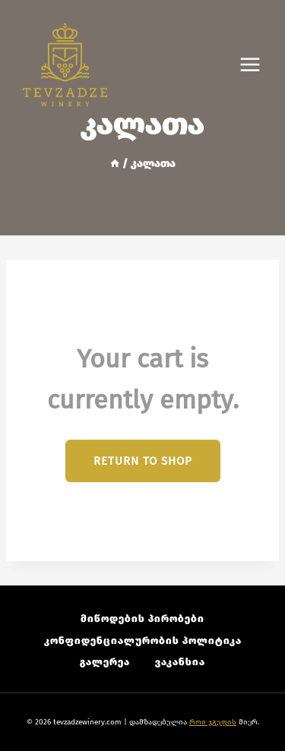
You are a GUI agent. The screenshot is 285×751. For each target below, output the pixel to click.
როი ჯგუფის (212, 722)
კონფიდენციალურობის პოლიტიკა (143, 640)
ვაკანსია (180, 661)
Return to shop (142, 461)
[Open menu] (258, 64)
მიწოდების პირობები (142, 618)
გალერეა (105, 661)
